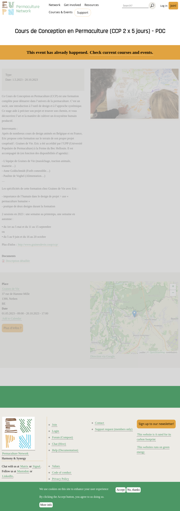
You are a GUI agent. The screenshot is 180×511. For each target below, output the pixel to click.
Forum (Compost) (62, 437)
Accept (120, 489)
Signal (36, 466)
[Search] (152, 5)
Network (54, 5)
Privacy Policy (60, 478)
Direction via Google (102, 356)
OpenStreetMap (157, 352)
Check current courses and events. (121, 52)
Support (82, 12)
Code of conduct (61, 472)
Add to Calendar (11, 318)
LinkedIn (7, 476)
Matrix (24, 466)
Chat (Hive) (59, 443)
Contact (99, 422)
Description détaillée (18, 260)
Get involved (72, 5)
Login (55, 431)
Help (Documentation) (65, 450)
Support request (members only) (114, 429)
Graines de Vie (10, 288)
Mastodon (23, 471)
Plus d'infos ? (12, 328)
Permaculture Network (28, 9)
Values (56, 466)
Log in (164, 5)
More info (46, 504)
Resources (91, 5)
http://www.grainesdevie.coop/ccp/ (38, 244)
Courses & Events (61, 12)
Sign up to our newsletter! (156, 424)
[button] (134, 314)
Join (54, 424)
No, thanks (133, 489)
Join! (173, 6)
